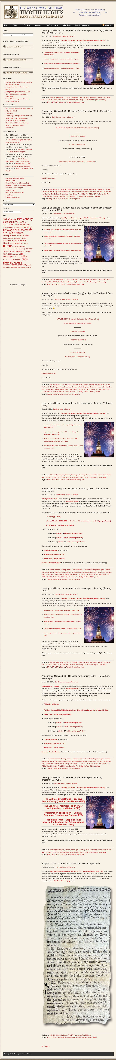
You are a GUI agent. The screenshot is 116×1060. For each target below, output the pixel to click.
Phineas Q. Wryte (59, 299)
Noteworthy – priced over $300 (54, 554)
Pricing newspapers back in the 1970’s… (19, 92)
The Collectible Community (66, 100)
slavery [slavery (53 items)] (23, 265)
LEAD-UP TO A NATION (77, 352)
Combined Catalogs (51, 550)
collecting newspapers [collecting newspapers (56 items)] (13, 234)
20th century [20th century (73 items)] (10, 221)
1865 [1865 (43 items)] (12, 225)
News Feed (108, 25)
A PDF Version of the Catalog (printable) (60, 525)
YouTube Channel (52, 25)
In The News (26, 25)
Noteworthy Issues (96, 97)
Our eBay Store (10, 190)
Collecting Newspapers (57, 97)
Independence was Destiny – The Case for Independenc (77, 161)
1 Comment (67, 409)
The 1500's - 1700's (51, 100)
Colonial (67, 97)
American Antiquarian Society (15, 178)
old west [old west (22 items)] (17, 257)
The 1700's (71, 1035)
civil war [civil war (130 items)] (8, 232)
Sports (75, 194)
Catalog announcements (60, 199)
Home (6, 25)
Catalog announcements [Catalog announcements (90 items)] (17, 229)
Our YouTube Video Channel (15, 192)
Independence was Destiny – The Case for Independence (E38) (61, 68)
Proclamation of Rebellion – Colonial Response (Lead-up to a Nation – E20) (63, 814)
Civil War (86, 189)
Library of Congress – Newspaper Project (19, 185)
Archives (38, 25)
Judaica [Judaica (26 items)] (5, 251)
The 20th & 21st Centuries (66, 196)
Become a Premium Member (51, 563)
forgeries (79, 1037)
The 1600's (102, 194)
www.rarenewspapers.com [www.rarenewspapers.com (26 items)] (22, 267)
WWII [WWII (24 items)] (12, 267)
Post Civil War (46, 194)
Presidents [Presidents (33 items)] (17, 260)
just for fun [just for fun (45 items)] (13, 251)
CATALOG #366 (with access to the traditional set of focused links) (77, 128)
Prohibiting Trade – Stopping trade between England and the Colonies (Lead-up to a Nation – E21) (63, 822)
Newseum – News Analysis (14, 188)
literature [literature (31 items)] (21, 251)
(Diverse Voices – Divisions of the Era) (77, 357)
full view (58, 533)
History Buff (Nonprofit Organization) (17, 183)
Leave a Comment (68, 36)
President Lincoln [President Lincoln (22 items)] (8, 260)
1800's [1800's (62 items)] (6, 224)
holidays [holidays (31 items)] (25, 243)
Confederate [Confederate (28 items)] (19, 235)
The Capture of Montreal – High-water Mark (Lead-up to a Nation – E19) (63, 807)
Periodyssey (9, 195)
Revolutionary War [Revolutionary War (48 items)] (11, 265)
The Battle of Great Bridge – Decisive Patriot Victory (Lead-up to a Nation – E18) (63, 800)
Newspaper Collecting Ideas (80, 97)
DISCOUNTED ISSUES (77, 136)
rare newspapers (74, 199)
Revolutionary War (78, 102)
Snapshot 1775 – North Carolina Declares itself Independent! (71, 863)
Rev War (69, 102)
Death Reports (55, 191)
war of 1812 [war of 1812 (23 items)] (6, 267)
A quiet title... (10, 113)
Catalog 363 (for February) (50, 686)
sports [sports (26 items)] (29, 265)
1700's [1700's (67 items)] (20, 222)
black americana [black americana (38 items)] (16, 227)
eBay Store (67, 25)
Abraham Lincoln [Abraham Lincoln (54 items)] (23, 224)
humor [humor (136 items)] (7, 246)
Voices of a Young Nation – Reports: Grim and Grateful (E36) (61, 59)
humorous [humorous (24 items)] (15, 246)
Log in (29, 1053)
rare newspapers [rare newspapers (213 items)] (15, 260)
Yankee (97, 196)
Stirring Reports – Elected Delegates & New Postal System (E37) (62, 63)
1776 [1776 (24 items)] (25, 222)
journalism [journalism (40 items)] (28, 249)
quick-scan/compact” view (73, 538)
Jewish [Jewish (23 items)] (22, 249)
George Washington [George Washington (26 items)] (14, 238)
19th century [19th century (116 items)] (25, 219)
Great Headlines (65, 191)
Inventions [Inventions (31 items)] (15, 249)
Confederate (45, 191)
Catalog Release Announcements (71, 189)
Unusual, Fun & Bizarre (83, 1035)
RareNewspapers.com (82, 25)
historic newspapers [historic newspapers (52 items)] (12, 243)
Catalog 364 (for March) (50, 499)
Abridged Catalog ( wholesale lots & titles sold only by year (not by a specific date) (78, 521)
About (15, 25)
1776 (57, 102)
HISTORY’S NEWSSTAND (77, 144)
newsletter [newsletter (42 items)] (7, 254)
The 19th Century (52, 196)
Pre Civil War (55, 194)
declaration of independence (66, 1037)
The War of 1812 (89, 196)
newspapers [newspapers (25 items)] (16, 254)
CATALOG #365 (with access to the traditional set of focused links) (77, 319)
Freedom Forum (11, 180)
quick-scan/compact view (73, 533)
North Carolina (92, 1037)
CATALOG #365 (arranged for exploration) (77, 323)
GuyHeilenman (56, 36)
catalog (49, 199)
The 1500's (81, 194)
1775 (53, 102)
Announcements (54, 189)
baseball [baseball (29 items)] (6, 227)
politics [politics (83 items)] (23, 256)
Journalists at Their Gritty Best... (16, 120)
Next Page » (45, 1046)
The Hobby (79, 100)
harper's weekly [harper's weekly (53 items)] (19, 240)
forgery (84, 1037)
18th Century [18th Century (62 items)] (9, 219)
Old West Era (107, 191)
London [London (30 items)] (27, 251)
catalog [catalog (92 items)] (27, 227)
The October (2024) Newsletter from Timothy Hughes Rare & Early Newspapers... (17, 125)
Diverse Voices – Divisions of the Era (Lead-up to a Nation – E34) (62, 250)
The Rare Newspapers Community (95, 100)
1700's (49, 102)
